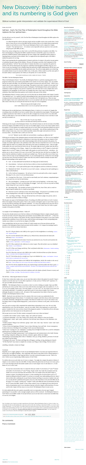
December (69, 226)
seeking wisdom (81, 433)
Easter (78, 317)
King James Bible (80, 310)
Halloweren (78, 377)
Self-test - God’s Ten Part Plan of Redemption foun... (73, 238)
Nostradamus (74, 393)
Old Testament (70, 321)
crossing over (78, 418)
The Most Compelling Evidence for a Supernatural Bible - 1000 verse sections (73, 179)
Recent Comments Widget (79, 58)
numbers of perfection (79, 342)
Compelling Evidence (70, 368)
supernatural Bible (67, 344)
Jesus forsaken (70, 382)
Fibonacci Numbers (77, 373)
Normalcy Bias (69, 393)
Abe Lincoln (69, 352)
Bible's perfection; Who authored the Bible (76, 361)
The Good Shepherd (80, 334)
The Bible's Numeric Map (77, 403)
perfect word (78, 429)
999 (66, 352)
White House (79, 414)
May (68, 257)
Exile (68, 373)
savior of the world (78, 432)
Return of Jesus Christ (68, 398)
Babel (76, 355)
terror (75, 436)
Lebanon (65, 386)
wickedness (70, 346)
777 (68, 313)
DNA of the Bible (74, 369)
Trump (65, 410)
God (77, 330)
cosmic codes (70, 418)
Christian (65, 317)
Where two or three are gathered (70, 414)
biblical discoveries (76, 416)
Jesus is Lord (75, 382)
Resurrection (66, 301)
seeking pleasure (75, 433)
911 (65, 309)
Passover (75, 321)
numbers (73, 296)
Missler (70, 390)
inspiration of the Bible (73, 308)
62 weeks (72, 351)
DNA (69, 317)
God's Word (73, 292)
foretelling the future (77, 423)
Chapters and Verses (71, 365)
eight (74, 419)
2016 (67, 217)
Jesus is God (73, 331)
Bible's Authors (70, 360)
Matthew (65, 389)
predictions (66, 431)
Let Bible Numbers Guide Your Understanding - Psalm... (72, 241)
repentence (68, 432)
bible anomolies (74, 301)
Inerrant (68, 331)
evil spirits (72, 420)
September (69, 232)
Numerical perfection (67, 394)
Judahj (82, 385)
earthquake (71, 419)
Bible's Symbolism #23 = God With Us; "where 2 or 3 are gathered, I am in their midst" (73, 121)
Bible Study (33, 416)
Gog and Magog (70, 377)
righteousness (66, 323)
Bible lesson (22, 416)
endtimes (74, 322)
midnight (71, 340)
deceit (68, 419)
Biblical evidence (80, 293)
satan (79, 301)
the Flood (73, 344)
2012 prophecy (77, 289)
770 (78, 351)
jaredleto (66, 42)
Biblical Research (39, 416)
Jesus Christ (66, 310)
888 (74, 325)
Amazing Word (73, 352)
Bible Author (70, 356)
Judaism (82, 331)
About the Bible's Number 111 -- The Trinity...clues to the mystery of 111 (72, 163)
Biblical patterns (67, 295)
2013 (67, 223)
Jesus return (70, 300)
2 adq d (65, 36)
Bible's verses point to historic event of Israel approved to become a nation (73, 155)
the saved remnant (79, 437)
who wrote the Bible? (74, 323)
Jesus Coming (78, 380)
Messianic (72, 389)
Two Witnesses (69, 410)
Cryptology (69, 369)
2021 (67, 208)
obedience (66, 429)
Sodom (68, 401)
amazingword (74, 312)
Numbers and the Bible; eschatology (77, 333)
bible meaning (79, 415)
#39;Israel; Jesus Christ (68, 347)
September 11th (67, 399)
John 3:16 (70, 385)
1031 (79, 347)
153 (66, 348)
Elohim (75, 372)
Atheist (65, 355)
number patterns (70, 342)
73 (77, 351)
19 (72, 348)
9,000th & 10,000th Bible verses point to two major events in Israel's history (74, 170)
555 (69, 351)
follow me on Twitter (79, 449)
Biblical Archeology (67, 363)
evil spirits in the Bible (78, 420)
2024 (67, 205)
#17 (75, 346)
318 (79, 350)
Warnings (65, 412)
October (68, 230)
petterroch (66, 29)
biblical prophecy (77, 336)
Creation (65, 369)
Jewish (78, 331)
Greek (75, 377)
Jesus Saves (75, 381)
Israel (73, 295)
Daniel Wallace (81, 329)
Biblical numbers (68, 289)
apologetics (68, 280)
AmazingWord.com (69, 199)
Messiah (68, 389)
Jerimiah (74, 380)
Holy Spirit (73, 318)
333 (82, 350)
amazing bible (74, 283)
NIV (75, 300)
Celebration (66, 365)
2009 (67, 268)
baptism (75, 415)
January (68, 262)
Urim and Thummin (75, 410)
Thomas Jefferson (67, 408)
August (68, 234)
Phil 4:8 (75, 395)
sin (71, 293)
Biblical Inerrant (78, 363)
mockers (77, 427)
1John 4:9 (74, 348)
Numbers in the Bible (80, 393)
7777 (80, 351)
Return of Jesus (81, 397)
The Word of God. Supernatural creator (77, 407)
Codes (77, 367)
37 (72, 325)
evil (69, 296)
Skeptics (65, 401)
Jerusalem (77, 318)
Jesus (78, 292)
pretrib (69, 431)
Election (72, 372)
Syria (68, 403)
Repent (76, 397)
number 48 (66, 428)
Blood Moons (81, 364)
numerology (78, 285)
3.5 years (77, 350)
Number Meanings (80, 300)
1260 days (81, 323)
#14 (74, 346)
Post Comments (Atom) (13, 462)
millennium (74, 427)
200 (77, 348)
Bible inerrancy (17, 416)
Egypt (69, 372)
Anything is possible (80, 352)
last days (77, 287)
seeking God (81, 343)
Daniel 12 (82, 369)
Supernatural (69, 312)
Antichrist (71, 313)
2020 (67, 210)
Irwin (71, 380)
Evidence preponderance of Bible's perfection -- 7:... (73, 244)
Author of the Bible (70, 355)
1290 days (66, 325)
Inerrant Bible (81, 378)
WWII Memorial (72, 411)
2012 (67, 225)
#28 (81, 346)
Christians (70, 329)
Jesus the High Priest (71, 384)
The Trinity (80, 406)
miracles (82, 322)
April (68, 259)
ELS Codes (66, 372)
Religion (73, 397)
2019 (67, 212)
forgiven (82, 423)
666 (80, 296)
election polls (78, 419)
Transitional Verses (74, 408)
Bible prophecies (77, 313)
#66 (73, 347)
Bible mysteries (75, 326)
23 (66, 350)
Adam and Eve (78, 325)
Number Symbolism (69, 285)
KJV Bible (82, 305)
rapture (68, 293)
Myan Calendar (74, 390)
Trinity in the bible (80, 408)
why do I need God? (69, 441)
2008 (67, 270)
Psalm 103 (69, 397)
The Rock (76, 406)
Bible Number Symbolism (74, 286)
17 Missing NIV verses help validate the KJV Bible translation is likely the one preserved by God (73, 187)
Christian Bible (78, 365)
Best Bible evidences (10, 416)
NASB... (82, 390)
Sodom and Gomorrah (74, 401)
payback (74, 429)
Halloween (71, 305)
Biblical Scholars (67, 327)
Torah (79, 295)
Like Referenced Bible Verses (70, 306)
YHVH (70, 415)
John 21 (65, 385)
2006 (67, 274)
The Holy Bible (81, 321)
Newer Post (5, 459)
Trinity (71, 335)
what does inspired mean (70, 440)
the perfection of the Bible (70, 437)
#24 (79, 308)
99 (64, 352)
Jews (71, 310)
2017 (67, 216)
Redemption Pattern (68, 334)
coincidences (74, 338)
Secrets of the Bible (80, 398)
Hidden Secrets (67, 378)
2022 (67, 206)
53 (68, 351)
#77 (76, 347)
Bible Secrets (70, 359)
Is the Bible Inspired (79, 309)
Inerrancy (76, 378)
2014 (67, 221)
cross (74, 418)
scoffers (82, 432)
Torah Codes (66, 335)
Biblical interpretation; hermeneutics (76, 316)
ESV (74, 309)
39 (83, 350)
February (69, 261)
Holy (71, 378)
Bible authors (75, 359)
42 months (66, 351)
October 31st (73, 394)
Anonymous (66, 46)
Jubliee (79, 385)
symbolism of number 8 (68, 436)
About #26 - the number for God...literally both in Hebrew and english (73, 147)
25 (68, 350)
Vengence (68, 411)
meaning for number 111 (68, 427)
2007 (67, 272)
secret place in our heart (68, 433)
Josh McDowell (75, 385)
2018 (67, 214)
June (68, 255)
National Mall (66, 333)
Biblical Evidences (74, 303)
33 (80, 350)
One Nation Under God (80, 394)
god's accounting (71, 424)
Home (31, 459)
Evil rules (82, 372)
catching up (79, 312)
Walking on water (81, 411)
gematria (78, 322)
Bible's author (81, 326)
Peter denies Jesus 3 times (69, 395)
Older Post (57, 459)
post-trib (82, 429)
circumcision (82, 416)
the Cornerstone (79, 436)
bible (75, 291)
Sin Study (82, 399)
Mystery (79, 390)
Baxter (78, 355)
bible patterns (72, 288)
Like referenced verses (77, 386)
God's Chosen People (67, 376)
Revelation (74, 398)
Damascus (75, 329)
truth (83, 437)
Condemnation (77, 368)
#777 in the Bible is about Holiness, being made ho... (73, 250)
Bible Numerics (80, 291)
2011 (67, 265)
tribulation (66, 346)
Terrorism (71, 403)
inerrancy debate (46, 416)
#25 (79, 346)
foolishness (66, 423)
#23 (77, 346)
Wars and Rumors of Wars (72, 412)
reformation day (76, 431)
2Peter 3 (73, 350)
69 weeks (75, 351)
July (68, 235)
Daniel (79, 369)
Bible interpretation (75, 299)
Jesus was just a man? (80, 384)
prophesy (71, 431)
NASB (65, 312)
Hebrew (82, 377)
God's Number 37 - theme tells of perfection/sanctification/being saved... (73, 113)
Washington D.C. (81, 412)
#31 (83, 346)
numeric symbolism (67, 343)
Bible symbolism (69, 309)
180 (69, 325)
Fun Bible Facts (74, 330)
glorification (66, 424)
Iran (69, 380)
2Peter (70, 350)
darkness (82, 418)
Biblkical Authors (75, 364)
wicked (74, 441)
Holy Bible (68, 318)
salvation (77, 296)
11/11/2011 (82, 347)
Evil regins (78, 372)
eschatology (76, 280)
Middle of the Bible (77, 389)
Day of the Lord (73, 317)
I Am (73, 378)
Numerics (79, 306)
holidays (79, 424)
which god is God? (78, 440)
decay (65, 419)
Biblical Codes (73, 363)
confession (66, 418)
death (79, 338)
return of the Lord (75, 343)
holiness (82, 339)
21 (70, 325)
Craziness (82, 368)
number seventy (71, 428)
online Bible (70, 429)
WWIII (76, 411)
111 (64, 348)
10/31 (83, 312)
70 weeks (82, 308)
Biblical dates (74, 327)
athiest (72, 415)
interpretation (66, 340)
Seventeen (72, 399)
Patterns (76, 295)
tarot (73, 436)
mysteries (75, 340)
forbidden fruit (70, 423)
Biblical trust (69, 364)
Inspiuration (66, 380)
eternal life (69, 339)
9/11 (83, 351)
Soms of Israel (81, 401)
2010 (67, 266)
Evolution (65, 373)
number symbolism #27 (79, 428)
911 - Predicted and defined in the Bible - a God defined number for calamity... (74, 130)
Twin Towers (75, 335)
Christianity (69, 367)
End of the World (67, 330)
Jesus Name (70, 381)
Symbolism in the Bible (75, 402)
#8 (77, 347)
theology (74, 293)
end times (81, 284)
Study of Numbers (67, 402)
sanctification (72, 432)
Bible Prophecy (67, 292)
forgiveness (77, 339)
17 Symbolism (69, 348)
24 (67, 350)
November (69, 228)
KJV (50, 416)
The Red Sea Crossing (70, 406)
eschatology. (69, 420)
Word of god (71, 336)
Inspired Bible (76, 305)
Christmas (73, 367)
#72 (74, 347)
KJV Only (74, 310)
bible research (28, 416)
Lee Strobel (70, 386)
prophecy (73, 284)
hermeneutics (80, 288)
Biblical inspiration (74, 304)
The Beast (74, 334)
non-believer (82, 427)
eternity (73, 339)
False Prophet (71, 373)
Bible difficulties (69, 326)
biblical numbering (67, 322)
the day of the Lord (80, 344)
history (76, 424)
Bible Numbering (75, 356)
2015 (67, 219)
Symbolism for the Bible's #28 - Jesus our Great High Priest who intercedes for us (73, 139)
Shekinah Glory (77, 399)
